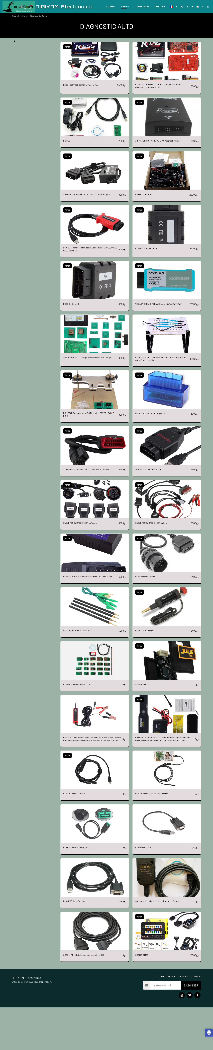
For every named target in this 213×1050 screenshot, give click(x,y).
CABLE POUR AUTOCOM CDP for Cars (157, 557)
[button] (176, 6)
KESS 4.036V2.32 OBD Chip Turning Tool (86, 93)
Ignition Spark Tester (147, 669)
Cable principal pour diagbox (79, 889)
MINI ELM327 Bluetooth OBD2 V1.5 (155, 441)
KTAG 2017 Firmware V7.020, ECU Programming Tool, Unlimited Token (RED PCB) (158, 95)
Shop (24, 16)
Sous (22, 57)
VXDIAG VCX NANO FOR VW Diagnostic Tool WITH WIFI (160, 327)
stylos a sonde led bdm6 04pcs (80, 669)
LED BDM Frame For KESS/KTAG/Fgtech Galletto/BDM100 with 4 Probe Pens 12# (159, 385)
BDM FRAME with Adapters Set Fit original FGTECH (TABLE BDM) (87, 443)
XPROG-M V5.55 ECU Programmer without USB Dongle (87, 385)
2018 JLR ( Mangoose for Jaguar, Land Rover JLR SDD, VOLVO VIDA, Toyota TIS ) (88, 269)
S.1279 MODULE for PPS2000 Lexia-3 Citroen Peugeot (89, 211)
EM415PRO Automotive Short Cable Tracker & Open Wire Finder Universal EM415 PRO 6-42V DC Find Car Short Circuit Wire (163, 780)
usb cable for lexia (145, 889)
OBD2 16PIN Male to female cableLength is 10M (90, 997)
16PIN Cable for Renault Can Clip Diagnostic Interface (87, 501)
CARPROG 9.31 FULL (147, 209)
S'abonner (191, 1028)
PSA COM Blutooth (74, 325)
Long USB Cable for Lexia (78, 943)
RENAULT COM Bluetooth (150, 267)
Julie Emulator (143, 723)
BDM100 (68, 151)
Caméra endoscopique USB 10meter (156, 835)
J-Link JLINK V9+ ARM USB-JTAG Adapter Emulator (160, 153)
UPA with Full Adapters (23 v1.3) (81, 723)
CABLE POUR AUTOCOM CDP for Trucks (86, 557)
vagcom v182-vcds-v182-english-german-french (163, 943)
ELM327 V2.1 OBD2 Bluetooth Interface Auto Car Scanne (89, 613)
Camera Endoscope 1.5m (77, 835)
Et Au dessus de (28, 75)
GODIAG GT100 (143, 997)
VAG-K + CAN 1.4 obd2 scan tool (153, 499)
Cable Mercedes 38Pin (148, 611)
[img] (95, 69)
